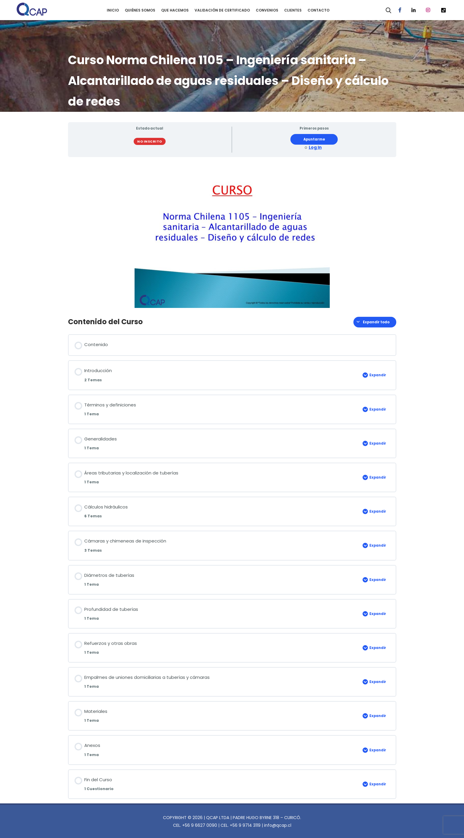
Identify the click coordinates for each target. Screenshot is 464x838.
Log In (315, 147)
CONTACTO (318, 10)
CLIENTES (293, 10)
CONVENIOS (267, 10)
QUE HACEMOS (175, 10)
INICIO (113, 10)
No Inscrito (149, 141)
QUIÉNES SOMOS (140, 10)
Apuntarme (314, 139)
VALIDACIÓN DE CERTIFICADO (222, 10)
